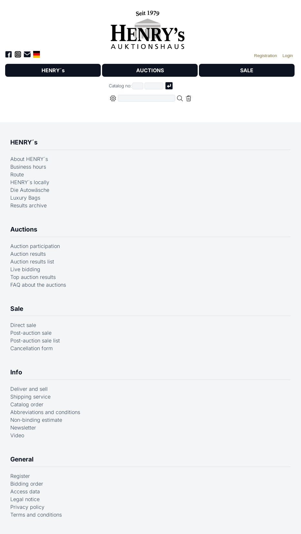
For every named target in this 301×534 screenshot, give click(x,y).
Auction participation (35, 246)
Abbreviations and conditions (45, 412)
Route (17, 174)
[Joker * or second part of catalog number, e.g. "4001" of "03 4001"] (154, 86)
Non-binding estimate (36, 420)
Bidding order (26, 483)
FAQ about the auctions (38, 285)
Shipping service (30, 396)
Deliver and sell (29, 389)
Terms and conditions (36, 514)
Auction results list (32, 261)
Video (17, 435)
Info (16, 372)
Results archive (28, 205)
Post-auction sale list (35, 340)
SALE (246, 70)
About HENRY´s (29, 159)
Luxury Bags (25, 197)
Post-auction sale (31, 333)
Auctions (23, 229)
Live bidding (25, 269)
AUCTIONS (150, 70)
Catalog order (26, 404)
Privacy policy (27, 507)
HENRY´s (53, 70)
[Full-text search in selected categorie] (146, 98)
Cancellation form (31, 348)
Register (20, 476)
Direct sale (23, 325)
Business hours (28, 166)
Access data (25, 491)
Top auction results (33, 277)
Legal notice (25, 499)
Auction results (28, 254)
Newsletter (23, 427)
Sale (16, 308)
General (21, 459)
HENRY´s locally (29, 182)
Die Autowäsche (29, 190)
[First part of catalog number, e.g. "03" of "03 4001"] (137, 86)
